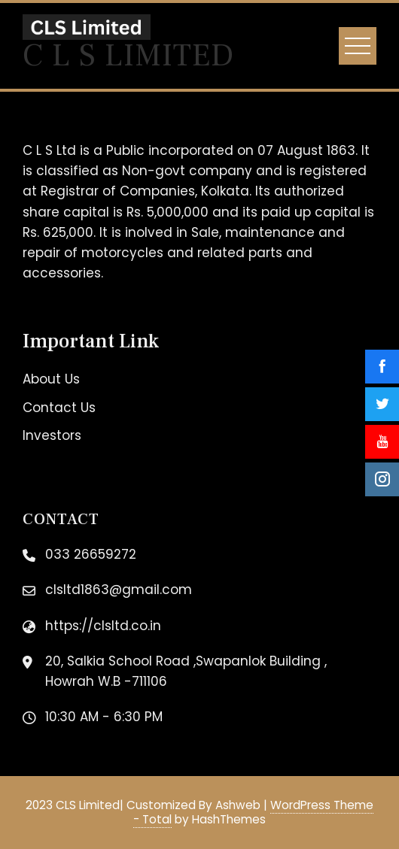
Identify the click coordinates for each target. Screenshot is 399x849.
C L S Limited (128, 55)
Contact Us (59, 408)
